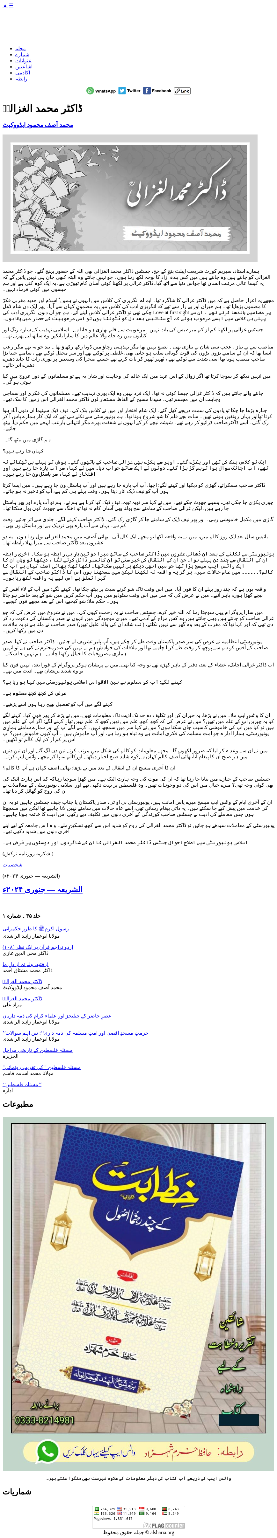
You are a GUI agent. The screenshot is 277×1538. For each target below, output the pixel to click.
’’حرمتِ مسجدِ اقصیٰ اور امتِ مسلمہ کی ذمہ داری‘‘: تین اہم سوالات (76, 1033)
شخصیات (12, 864)
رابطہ (21, 78)
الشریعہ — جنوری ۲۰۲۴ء (43, 890)
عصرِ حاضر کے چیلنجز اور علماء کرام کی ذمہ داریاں (57, 1015)
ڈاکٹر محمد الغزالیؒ (22, 981)
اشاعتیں (24, 66)
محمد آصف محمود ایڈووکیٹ (38, 124)
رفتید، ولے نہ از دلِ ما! (25, 964)
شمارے (22, 54)
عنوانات (23, 60)
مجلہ (20, 48)
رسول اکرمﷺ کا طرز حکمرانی (36, 928)
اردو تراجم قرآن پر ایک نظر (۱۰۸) (38, 947)
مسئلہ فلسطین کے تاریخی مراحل (38, 1050)
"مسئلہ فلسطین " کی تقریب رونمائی (42, 1067)
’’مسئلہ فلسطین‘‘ (22, 1084)
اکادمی (22, 72)
